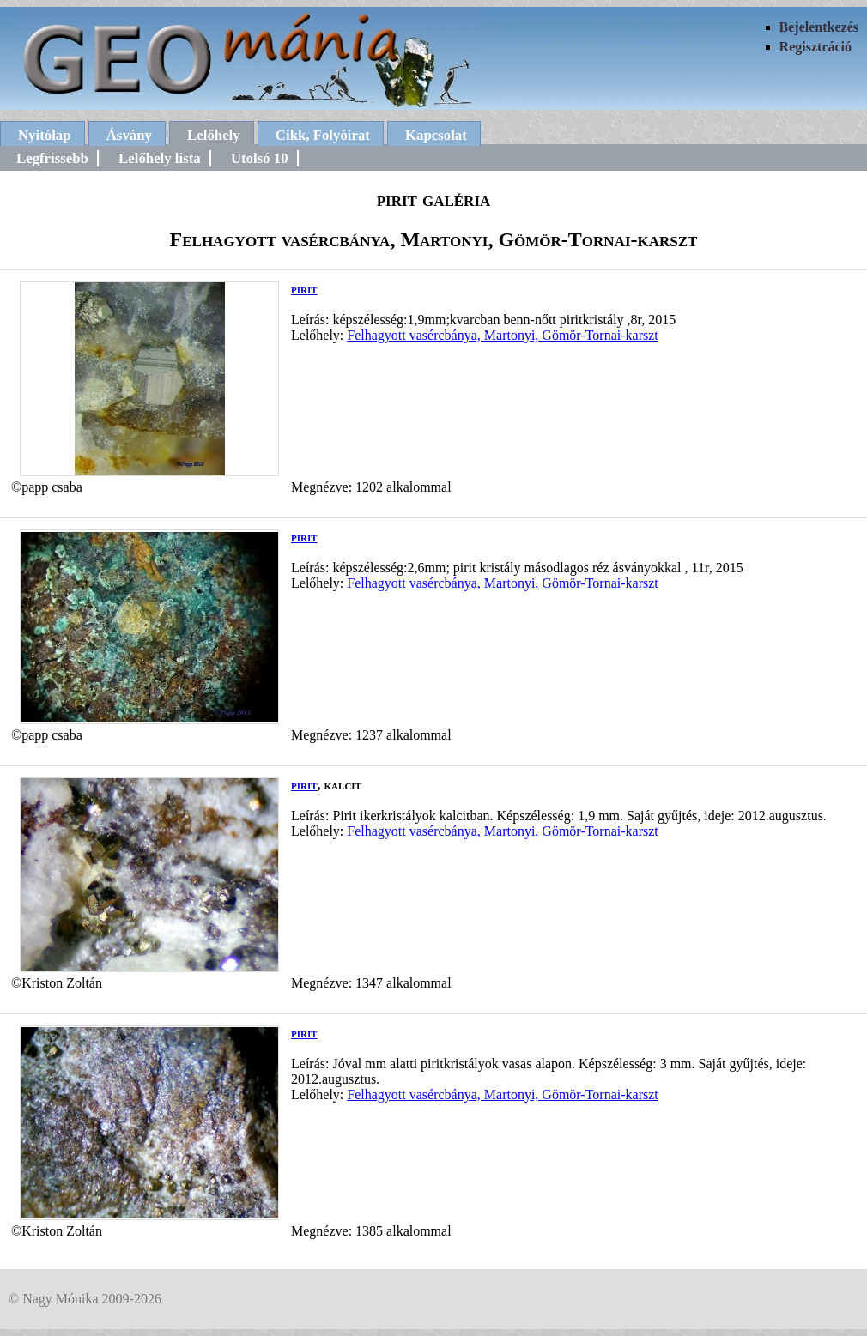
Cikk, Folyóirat (323, 135)
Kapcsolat (436, 135)
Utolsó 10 (259, 158)
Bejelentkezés (818, 27)
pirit (304, 288)
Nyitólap (44, 135)
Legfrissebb (52, 158)
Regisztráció (815, 46)
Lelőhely (213, 135)
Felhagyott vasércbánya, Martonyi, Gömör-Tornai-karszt (502, 335)
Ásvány (129, 135)
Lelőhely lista (159, 158)
